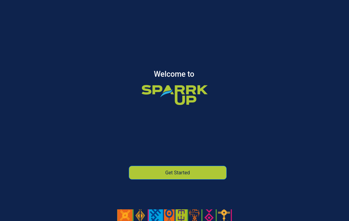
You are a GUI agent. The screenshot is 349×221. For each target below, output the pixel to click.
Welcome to (174, 75)
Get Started (177, 173)
